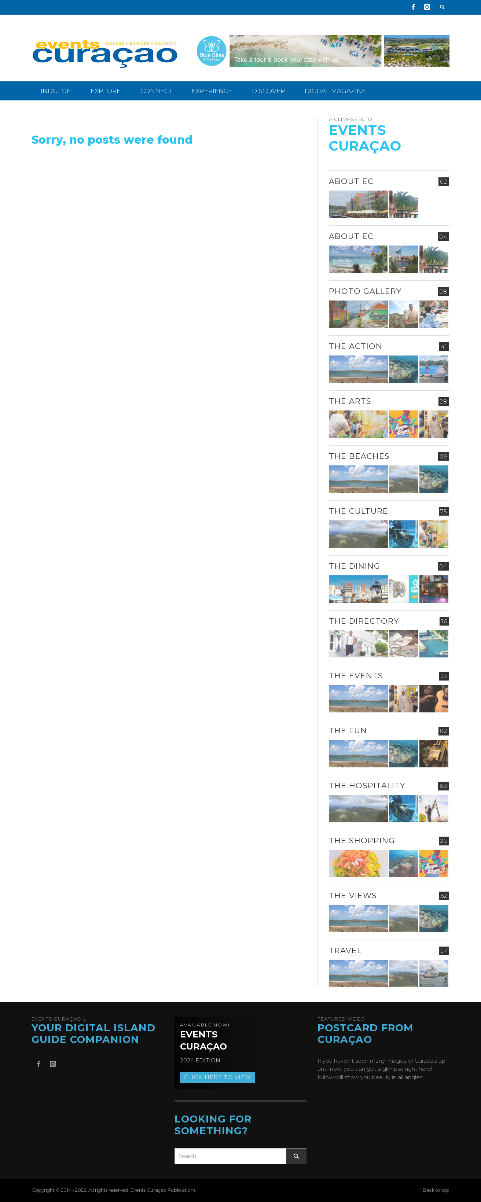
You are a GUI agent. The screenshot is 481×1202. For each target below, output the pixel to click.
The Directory (364, 621)
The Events (356, 675)
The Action (355, 346)
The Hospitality (367, 785)
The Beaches (359, 456)
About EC (351, 181)
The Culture (358, 511)
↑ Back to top (434, 1190)
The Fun (348, 730)
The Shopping (362, 840)
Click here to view (217, 1077)
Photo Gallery (365, 291)
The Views (353, 895)
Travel (345, 950)
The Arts (350, 401)
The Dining (354, 566)
